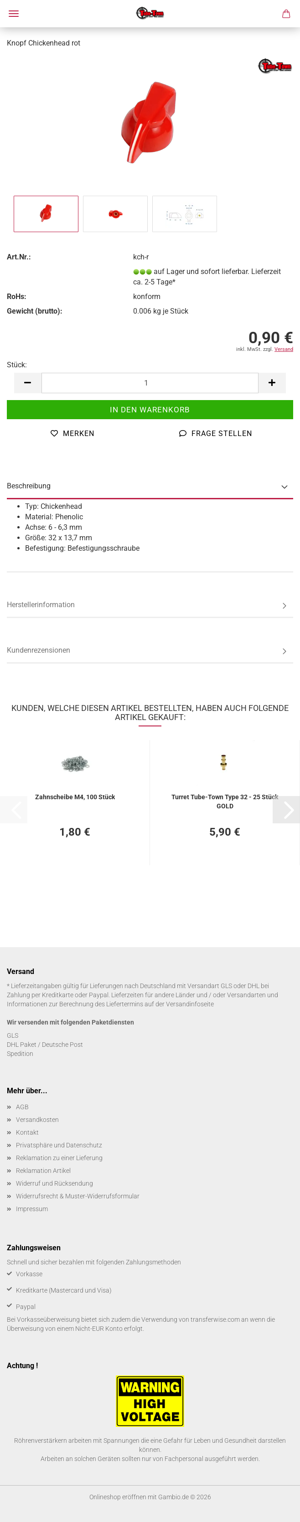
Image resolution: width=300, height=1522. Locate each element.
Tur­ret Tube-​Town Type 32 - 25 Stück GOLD (224, 800)
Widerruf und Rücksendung (54, 1183)
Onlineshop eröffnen (117, 1497)
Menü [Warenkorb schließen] (14, 13)
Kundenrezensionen (38, 650)
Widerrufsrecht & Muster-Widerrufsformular (78, 1196)
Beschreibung (29, 486)
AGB (22, 1107)
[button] (27, 383)
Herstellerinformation (41, 604)
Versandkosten (37, 1119)
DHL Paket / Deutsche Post (45, 1044)
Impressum (32, 1209)
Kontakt (27, 1132)
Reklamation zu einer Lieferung (59, 1158)
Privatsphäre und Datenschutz (59, 1145)
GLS (12, 1035)
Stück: (17, 364)
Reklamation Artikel (43, 1170)
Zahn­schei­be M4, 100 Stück (75, 797)
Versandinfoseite (190, 1004)
